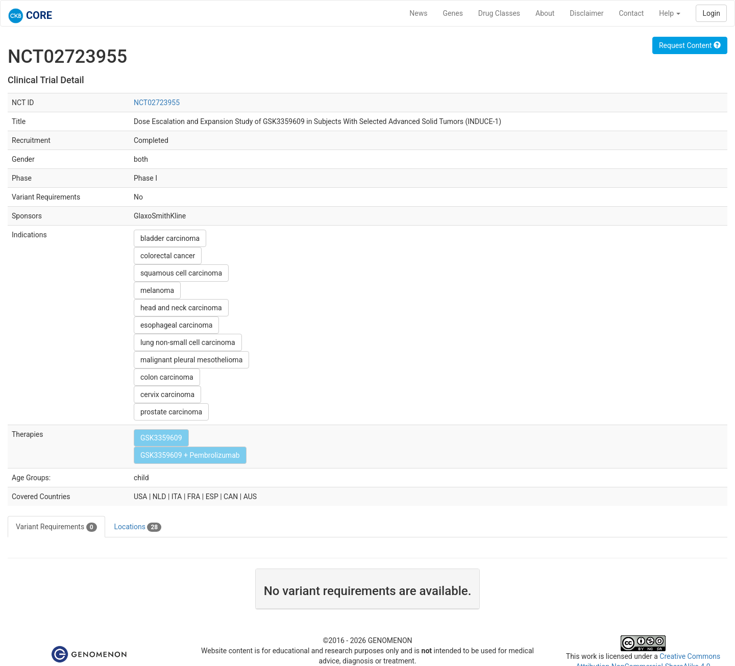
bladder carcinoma (170, 238)
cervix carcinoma (167, 394)
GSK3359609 (161, 438)
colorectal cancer (167, 256)
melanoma (157, 290)
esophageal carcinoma (176, 325)
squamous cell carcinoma (181, 273)
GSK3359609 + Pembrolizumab (190, 455)
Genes (453, 13)
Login (711, 13)
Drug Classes (499, 13)
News (418, 13)
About (544, 13)
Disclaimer (586, 13)
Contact (631, 13)
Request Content (690, 45)
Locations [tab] (138, 527)
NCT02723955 (157, 102)
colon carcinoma (166, 377)
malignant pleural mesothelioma (191, 360)
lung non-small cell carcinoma (187, 342)
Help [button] (669, 13)
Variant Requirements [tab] (56, 527)
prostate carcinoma (171, 412)
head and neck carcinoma (181, 308)
